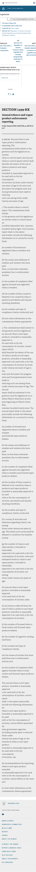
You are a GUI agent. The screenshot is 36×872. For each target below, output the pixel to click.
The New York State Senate (11, 2)
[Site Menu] (34, 3)
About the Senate (9, 839)
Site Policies (7, 855)
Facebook (8, 94)
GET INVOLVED (7, 862)
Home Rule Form (9, 851)
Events (5, 835)
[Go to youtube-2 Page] (3, 814)
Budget (5, 831)
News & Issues (7, 821)
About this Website (10, 858)
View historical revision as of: (10, 74)
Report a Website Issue (11, 848)
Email (13, 94)
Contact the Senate (10, 844)
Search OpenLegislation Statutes (23, 19)
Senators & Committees (12, 824)
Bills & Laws (7, 828)
